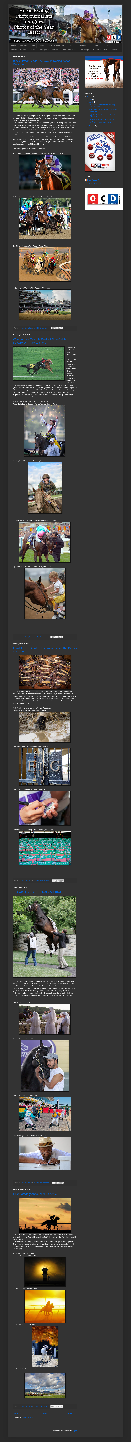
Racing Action (83, 45)
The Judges (85, 50)
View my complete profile (93, 183)
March (91, 102)
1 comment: (44, 328)
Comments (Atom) (28, 1417)
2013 (89, 96)
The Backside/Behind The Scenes (60, 45)
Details (32, 50)
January (92, 126)
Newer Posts (18, 1413)
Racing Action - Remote (48, 50)
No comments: (45, 880)
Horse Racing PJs (93, 180)
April (90, 99)
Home (13, 45)
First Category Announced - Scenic (35, 1194)
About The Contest (69, 50)
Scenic (41, 45)
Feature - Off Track (18, 50)
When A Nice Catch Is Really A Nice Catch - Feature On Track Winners (40, 341)
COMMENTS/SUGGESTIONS (105, 50)
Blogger (74, 1431)
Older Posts (72, 1413)
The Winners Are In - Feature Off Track (37, 891)
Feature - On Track (100, 45)
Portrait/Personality (27, 45)
